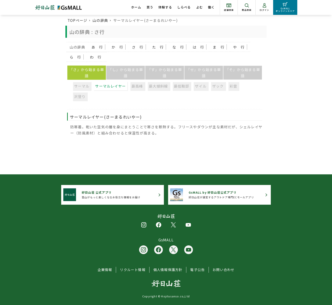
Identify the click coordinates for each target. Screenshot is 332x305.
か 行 (117, 47)
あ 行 (97, 47)
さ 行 (138, 47)
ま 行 (218, 47)
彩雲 (233, 86)
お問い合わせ (223, 269)
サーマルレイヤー (110, 86)
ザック (218, 86)
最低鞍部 (181, 86)
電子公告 (197, 269)
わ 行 (96, 57)
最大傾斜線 (158, 86)
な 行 (178, 47)
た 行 (158, 47)
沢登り (80, 96)
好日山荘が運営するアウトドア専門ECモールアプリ (221, 194)
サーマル (82, 86)
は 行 (198, 47)
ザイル (200, 86)
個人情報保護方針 (168, 269)
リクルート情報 (132, 269)
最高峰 (137, 86)
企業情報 (105, 269)
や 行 (239, 47)
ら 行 (75, 57)
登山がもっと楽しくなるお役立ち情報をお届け (111, 194)
